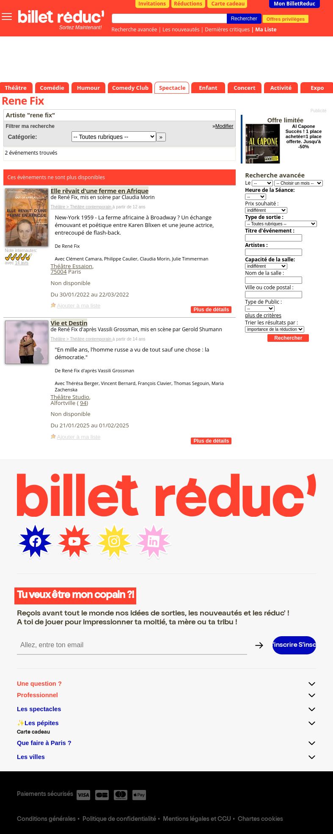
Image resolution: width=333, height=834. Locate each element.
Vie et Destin (69, 323)
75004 (59, 271)
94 (83, 403)
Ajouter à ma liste (79, 305)
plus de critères (263, 315)
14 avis (21, 262)
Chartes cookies (260, 820)
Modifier (224, 126)
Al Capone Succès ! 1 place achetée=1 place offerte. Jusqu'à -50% (304, 136)
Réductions (188, 3)
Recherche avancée (134, 29)
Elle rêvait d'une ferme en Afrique (100, 190)
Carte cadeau (228, 3)
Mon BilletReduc (294, 3)
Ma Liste (265, 29)
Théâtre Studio (70, 397)
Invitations (152, 3)
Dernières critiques (227, 29)
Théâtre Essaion (72, 266)
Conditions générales (46, 820)
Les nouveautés (180, 29)
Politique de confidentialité (119, 820)
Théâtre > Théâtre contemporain (82, 207)
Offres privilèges (286, 18)
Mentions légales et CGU (197, 820)
